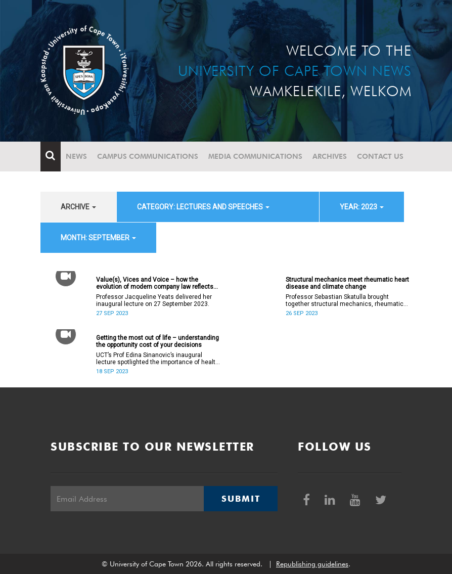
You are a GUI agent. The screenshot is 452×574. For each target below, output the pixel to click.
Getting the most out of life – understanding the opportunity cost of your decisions (157, 341)
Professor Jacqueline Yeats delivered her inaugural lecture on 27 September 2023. (154, 300)
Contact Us (380, 156)
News (76, 156)
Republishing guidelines (312, 564)
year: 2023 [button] (362, 207)
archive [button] (78, 207)
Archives (329, 156)
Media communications (255, 156)
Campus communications (147, 156)
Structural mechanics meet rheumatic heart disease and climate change (347, 283)
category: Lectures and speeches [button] (203, 207)
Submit (240, 499)
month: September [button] (98, 238)
